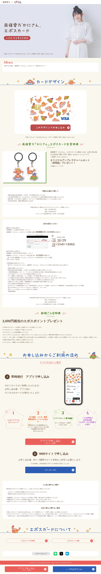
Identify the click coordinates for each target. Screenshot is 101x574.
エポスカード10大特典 (27, 542)
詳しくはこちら (38, 431)
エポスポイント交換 (73, 542)
